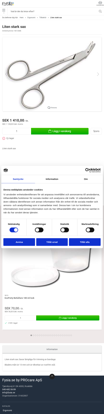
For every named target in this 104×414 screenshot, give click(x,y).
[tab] (45, 284)
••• (3, 11)
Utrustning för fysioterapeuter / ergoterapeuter (24, 372)
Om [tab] (86, 179)
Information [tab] (52, 179)
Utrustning (8, 398)
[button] (52, 74)
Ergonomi (31, 18)
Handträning (9, 389)
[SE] (8, 4)
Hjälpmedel (8, 385)
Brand (6, 394)
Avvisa (19, 242)
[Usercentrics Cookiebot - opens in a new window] (87, 170)
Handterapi (8, 406)
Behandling (8, 376)
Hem (22, 18)
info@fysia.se (8, 350)
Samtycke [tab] (18, 179)
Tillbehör (42, 18)
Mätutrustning (9, 402)
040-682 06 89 (9, 347)
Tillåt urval (52, 242)
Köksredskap (9, 381)
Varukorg (100, 3)
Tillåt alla (85, 242)
